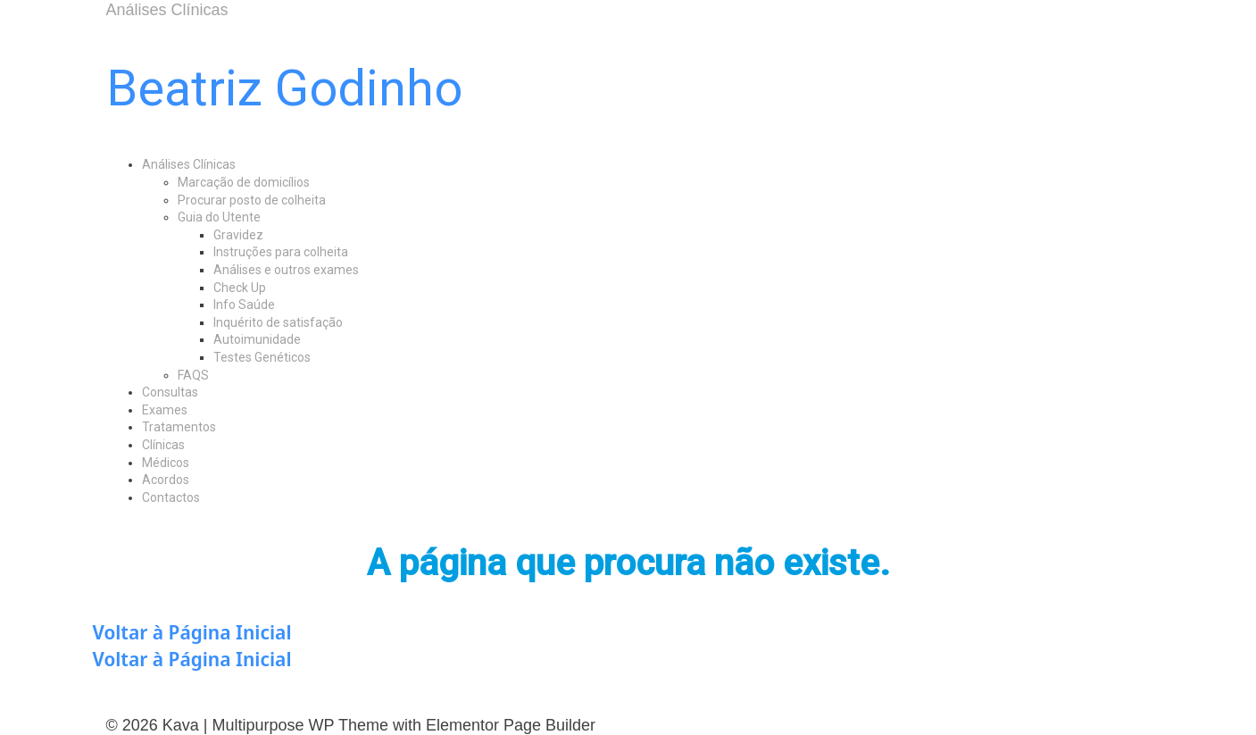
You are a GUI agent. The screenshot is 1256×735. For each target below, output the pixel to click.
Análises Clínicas (189, 164)
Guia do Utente (219, 217)
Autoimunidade (257, 339)
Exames (164, 410)
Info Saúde (244, 304)
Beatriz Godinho (284, 88)
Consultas (170, 392)
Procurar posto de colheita (252, 200)
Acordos (165, 479)
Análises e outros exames (286, 270)
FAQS (193, 375)
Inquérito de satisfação (278, 322)
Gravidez (238, 235)
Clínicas (163, 445)
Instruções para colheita (280, 252)
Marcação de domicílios (244, 182)
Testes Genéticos (262, 357)
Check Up (239, 287)
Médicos (165, 462)
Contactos (171, 497)
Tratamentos (179, 427)
